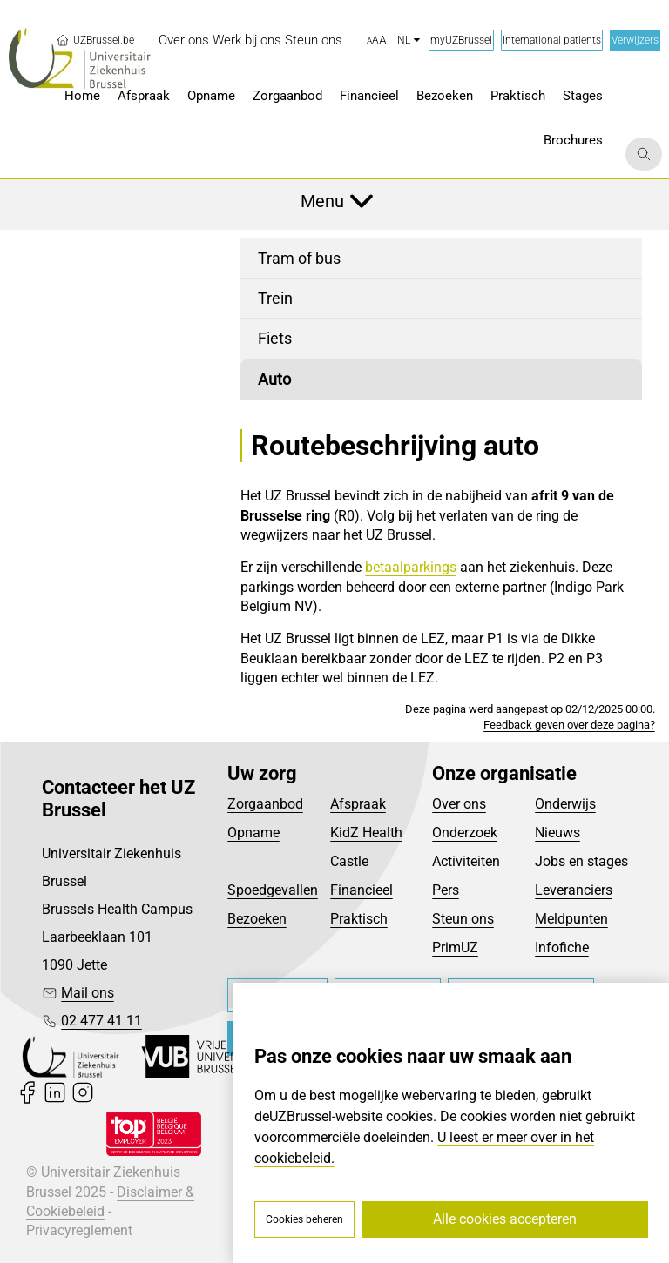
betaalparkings (410, 567)
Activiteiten (466, 861)
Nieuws (557, 832)
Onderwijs (565, 804)
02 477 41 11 (101, 1020)
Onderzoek (464, 832)
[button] (377, 41)
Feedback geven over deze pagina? (569, 724)
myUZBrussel (461, 40)
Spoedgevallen (272, 890)
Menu (322, 201)
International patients (552, 40)
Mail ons (87, 992)
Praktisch (359, 918)
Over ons (459, 804)
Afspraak (358, 804)
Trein (275, 298)
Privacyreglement (79, 1230)
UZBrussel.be (95, 40)
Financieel (361, 890)
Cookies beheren (304, 1219)
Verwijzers (635, 40)
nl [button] (408, 40)
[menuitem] (184, 40)
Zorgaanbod (265, 804)
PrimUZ (455, 947)
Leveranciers (573, 890)
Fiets (275, 338)
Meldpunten (571, 918)
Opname (253, 832)
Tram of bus (299, 258)
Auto (274, 379)
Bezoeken (257, 918)
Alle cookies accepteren (505, 1219)
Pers (445, 890)
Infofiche (562, 947)
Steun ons (463, 918)
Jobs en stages (581, 861)
